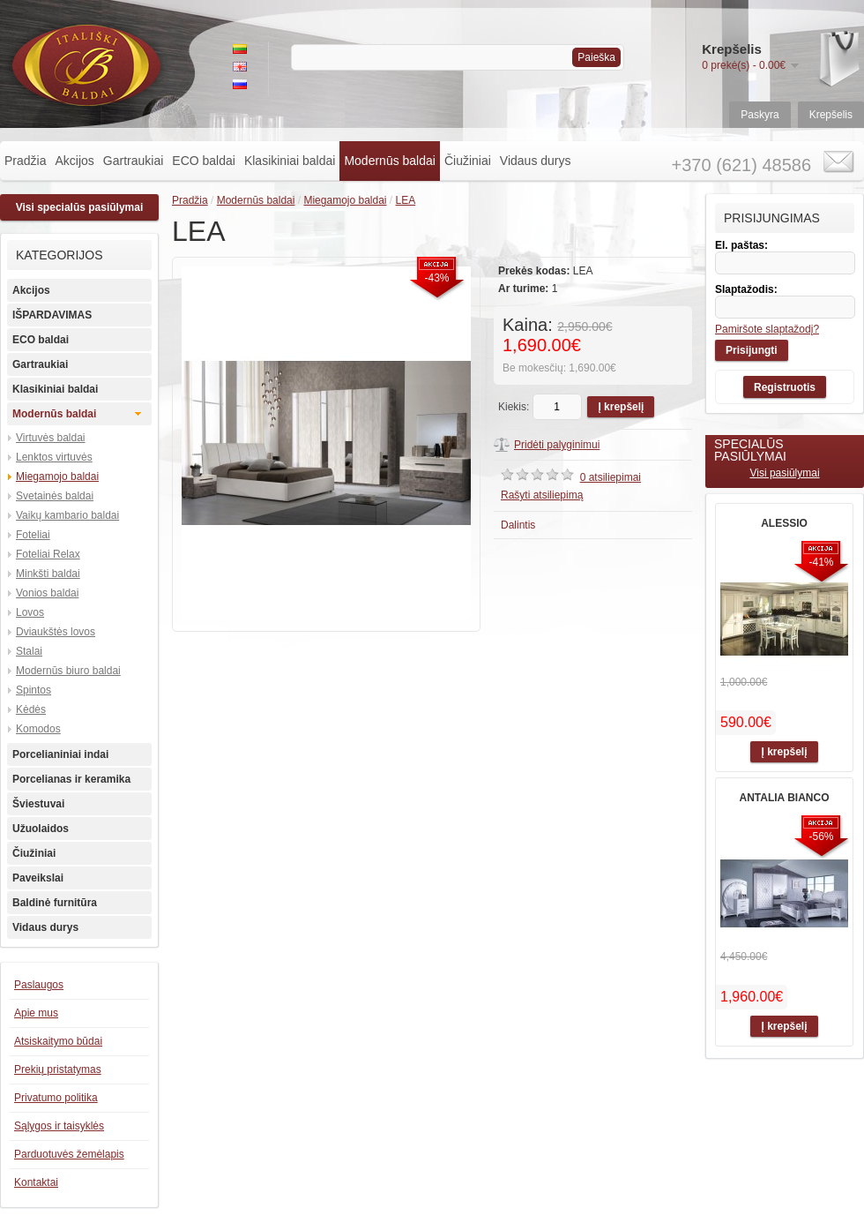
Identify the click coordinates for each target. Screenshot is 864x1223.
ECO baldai (203, 161)
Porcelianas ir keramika (71, 779)
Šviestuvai (38, 804)
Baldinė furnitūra (54, 903)
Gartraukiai (133, 161)
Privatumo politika (56, 1098)
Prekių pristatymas (57, 1069)
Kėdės (31, 709)
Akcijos (74, 161)
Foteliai (33, 535)
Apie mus (36, 1013)
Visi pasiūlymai (784, 473)
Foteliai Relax (48, 554)
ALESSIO (784, 523)
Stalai (29, 651)
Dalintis (518, 525)
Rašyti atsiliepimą (542, 495)
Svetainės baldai (54, 496)
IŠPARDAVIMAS (52, 315)
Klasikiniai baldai (290, 161)
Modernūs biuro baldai (68, 670)
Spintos (33, 690)
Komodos (38, 729)
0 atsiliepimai (610, 477)
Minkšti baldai (48, 573)
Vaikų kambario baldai (67, 515)
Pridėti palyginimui (557, 445)
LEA (406, 200)
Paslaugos (38, 985)
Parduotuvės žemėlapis (69, 1154)
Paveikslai (37, 878)
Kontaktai (36, 1182)
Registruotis (785, 387)
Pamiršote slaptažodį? (767, 329)
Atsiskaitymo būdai (58, 1041)
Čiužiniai (467, 161)
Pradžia (25, 161)
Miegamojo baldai (57, 476)
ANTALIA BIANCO (785, 798)
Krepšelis (831, 115)
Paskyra (759, 115)
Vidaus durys (535, 161)
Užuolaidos (40, 828)
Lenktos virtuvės (54, 457)
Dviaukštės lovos (55, 632)
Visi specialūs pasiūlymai (80, 207)
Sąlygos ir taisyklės (59, 1126)
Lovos (30, 612)
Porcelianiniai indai (60, 754)
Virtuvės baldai (51, 437)
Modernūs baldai (390, 161)
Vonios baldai (47, 593)
